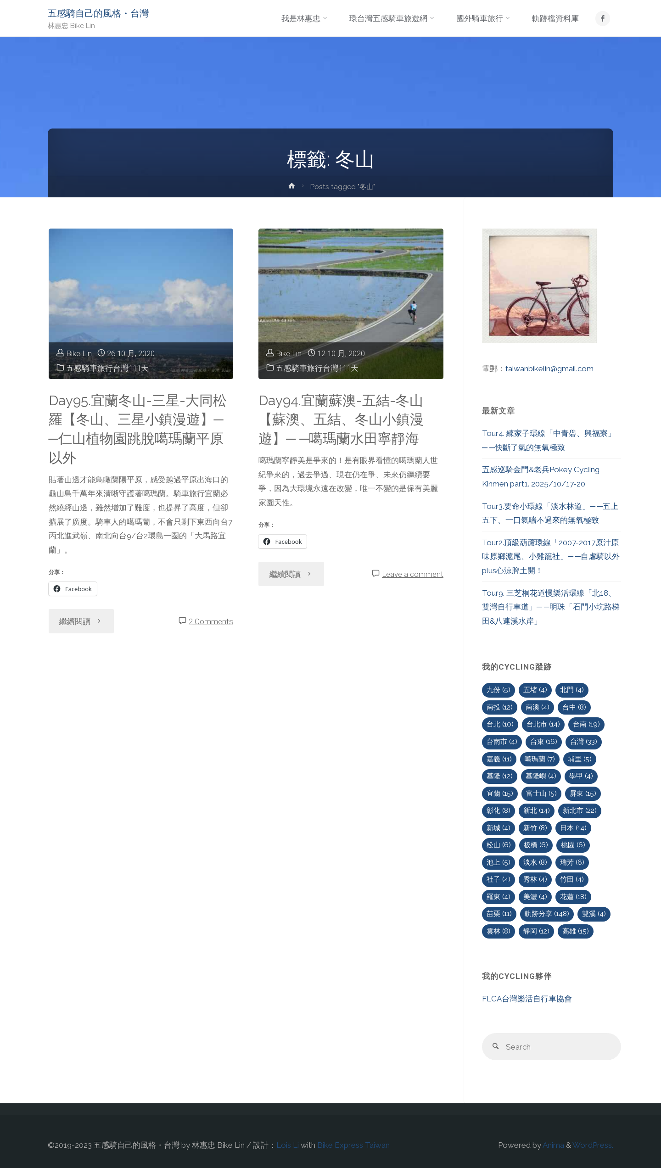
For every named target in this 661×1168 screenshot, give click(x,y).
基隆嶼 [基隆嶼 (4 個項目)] (541, 776)
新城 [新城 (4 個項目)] (498, 828)
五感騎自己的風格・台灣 (98, 13)
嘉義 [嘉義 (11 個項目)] (499, 759)
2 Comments (211, 621)
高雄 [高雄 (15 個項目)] (575, 931)
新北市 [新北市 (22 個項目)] (580, 810)
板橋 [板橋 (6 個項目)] (536, 845)
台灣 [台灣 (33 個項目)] (583, 742)
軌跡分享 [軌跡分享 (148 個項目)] (547, 914)
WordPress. (592, 1145)
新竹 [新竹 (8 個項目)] (535, 828)
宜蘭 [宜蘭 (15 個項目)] (500, 793)
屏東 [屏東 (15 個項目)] (583, 793)
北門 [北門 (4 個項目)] (572, 690)
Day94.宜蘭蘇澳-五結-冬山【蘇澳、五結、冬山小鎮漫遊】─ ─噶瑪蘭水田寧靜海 (341, 419)
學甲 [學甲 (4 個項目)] (581, 776)
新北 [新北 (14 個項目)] (536, 810)
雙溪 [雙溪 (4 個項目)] (594, 914)
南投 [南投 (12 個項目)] (500, 707)
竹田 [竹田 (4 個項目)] (572, 879)
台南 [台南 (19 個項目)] (586, 724)
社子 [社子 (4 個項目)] (498, 879)
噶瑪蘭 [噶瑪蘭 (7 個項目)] (540, 759)
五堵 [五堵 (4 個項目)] (535, 690)
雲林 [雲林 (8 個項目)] (498, 931)
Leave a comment (412, 574)
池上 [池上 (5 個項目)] (498, 862)
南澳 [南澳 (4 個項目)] (537, 707)
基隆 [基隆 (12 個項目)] (500, 776)
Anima (552, 1145)
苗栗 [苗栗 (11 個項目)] (499, 914)
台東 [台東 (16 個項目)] (543, 742)
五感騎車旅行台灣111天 (107, 368)
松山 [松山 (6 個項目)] (499, 845)
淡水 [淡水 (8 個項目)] (535, 862)
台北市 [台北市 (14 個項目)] (543, 724)
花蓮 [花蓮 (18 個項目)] (573, 897)
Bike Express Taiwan (353, 1145)
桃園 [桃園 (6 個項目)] (573, 845)
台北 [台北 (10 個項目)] (500, 724)
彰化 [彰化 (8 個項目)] (498, 810)
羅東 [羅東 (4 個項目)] (498, 897)
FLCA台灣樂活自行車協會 (527, 998)
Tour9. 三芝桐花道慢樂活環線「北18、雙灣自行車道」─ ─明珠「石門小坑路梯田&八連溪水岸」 (551, 607)
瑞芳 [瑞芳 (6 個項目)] (572, 862)
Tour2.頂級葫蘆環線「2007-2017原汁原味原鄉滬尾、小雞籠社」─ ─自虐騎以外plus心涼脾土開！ (551, 556)
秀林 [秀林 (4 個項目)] (535, 879)
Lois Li (287, 1145)
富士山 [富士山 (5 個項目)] (541, 793)
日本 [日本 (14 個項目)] (573, 828)
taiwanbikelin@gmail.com (549, 368)
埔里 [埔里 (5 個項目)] (580, 759)
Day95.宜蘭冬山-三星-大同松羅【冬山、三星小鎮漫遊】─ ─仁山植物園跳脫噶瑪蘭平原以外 (138, 429)
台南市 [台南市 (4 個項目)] (502, 742)
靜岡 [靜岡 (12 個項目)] (536, 931)
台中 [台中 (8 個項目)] (574, 707)
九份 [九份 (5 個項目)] (498, 690)
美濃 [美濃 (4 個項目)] (535, 897)
